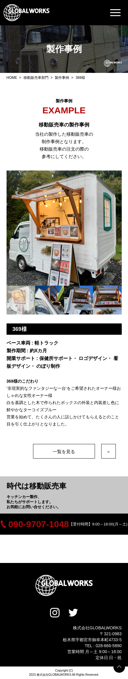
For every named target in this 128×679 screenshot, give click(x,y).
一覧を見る (64, 451)
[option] (64, 228)
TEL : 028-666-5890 (103, 645)
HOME (12, 78)
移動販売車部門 (36, 78)
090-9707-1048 (35, 524)
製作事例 (62, 78)
